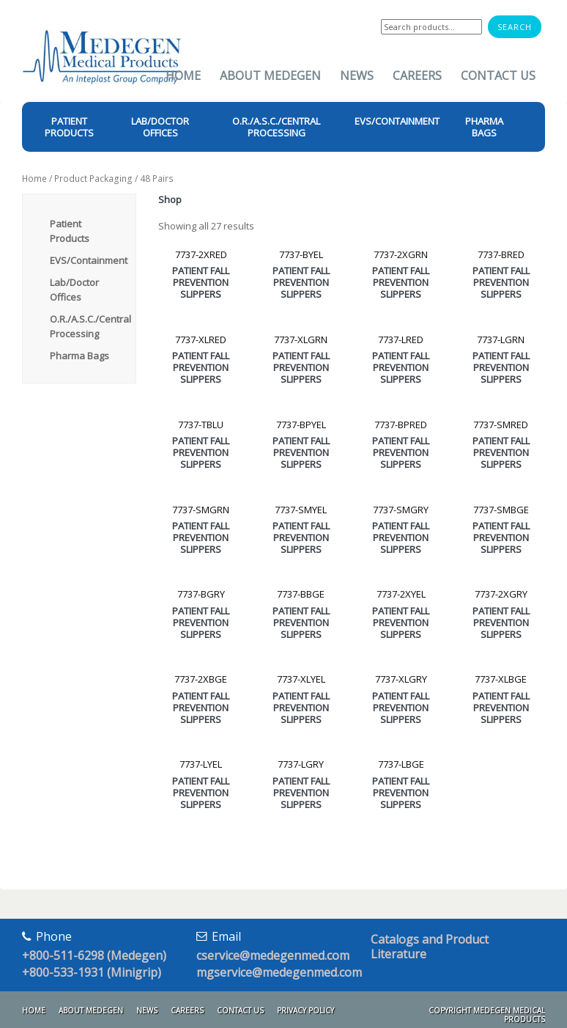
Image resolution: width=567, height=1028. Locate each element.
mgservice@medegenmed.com (279, 972)
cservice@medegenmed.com (272, 955)
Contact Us (498, 75)
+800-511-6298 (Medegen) (94, 955)
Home (183, 75)
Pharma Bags (79, 355)
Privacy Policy (305, 1010)
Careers (417, 75)
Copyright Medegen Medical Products (487, 1014)
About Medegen (270, 75)
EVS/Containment (88, 260)
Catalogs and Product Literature (430, 946)
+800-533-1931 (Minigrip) (91, 972)
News (357, 75)
